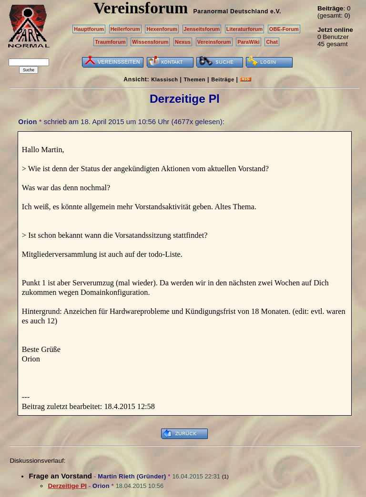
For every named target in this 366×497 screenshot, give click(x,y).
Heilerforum (125, 29)
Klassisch (164, 79)
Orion (27, 122)
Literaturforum (244, 29)
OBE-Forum (284, 29)
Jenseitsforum (202, 29)
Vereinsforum (214, 42)
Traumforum (110, 42)
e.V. (275, 11)
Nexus (183, 42)
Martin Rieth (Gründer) (132, 476)
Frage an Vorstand (60, 476)
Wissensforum (150, 42)
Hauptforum (89, 29)
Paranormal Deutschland (231, 11)
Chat (272, 42)
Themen (194, 79)
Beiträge (222, 79)
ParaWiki (248, 42)
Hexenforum (161, 29)
